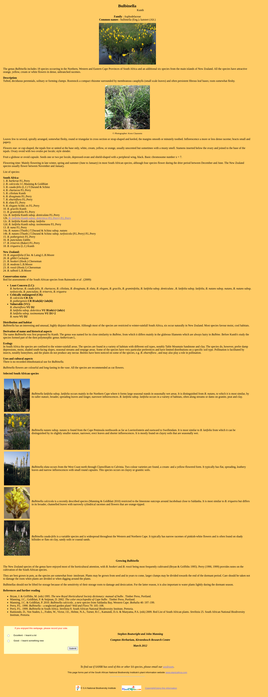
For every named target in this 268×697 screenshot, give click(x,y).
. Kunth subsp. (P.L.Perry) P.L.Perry (39, 218)
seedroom (168, 666)
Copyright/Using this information (161, 688)
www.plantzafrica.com (176, 672)
